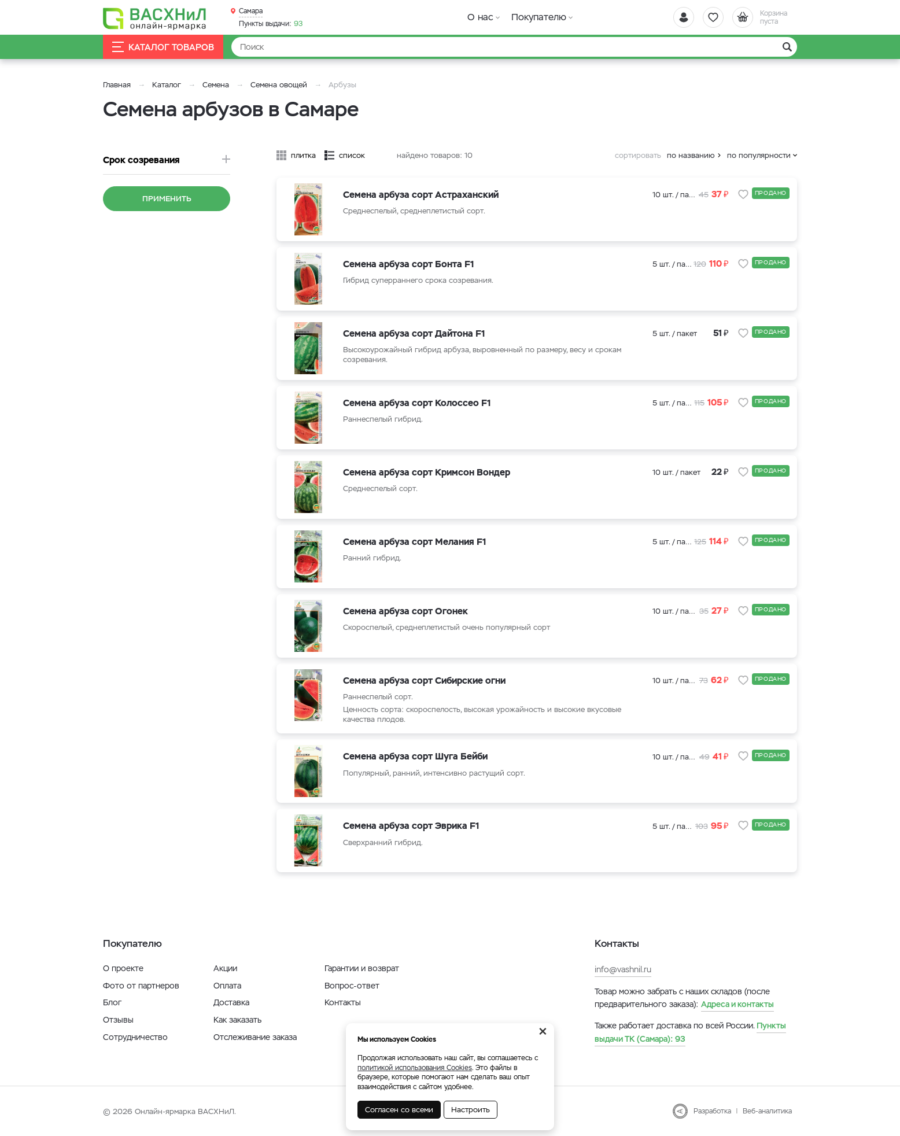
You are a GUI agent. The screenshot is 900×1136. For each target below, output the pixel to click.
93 (271, 23)
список (352, 155)
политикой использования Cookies (414, 1067)
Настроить (470, 1110)
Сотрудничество (135, 1037)
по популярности (759, 155)
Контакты (342, 1002)
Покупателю (538, 17)
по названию (691, 155)
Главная (117, 85)
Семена (215, 85)
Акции (225, 968)
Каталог (166, 85)
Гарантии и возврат (361, 968)
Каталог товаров (163, 47)
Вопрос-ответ (351, 985)
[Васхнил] (155, 18)
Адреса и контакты (737, 1004)
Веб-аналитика (767, 1111)
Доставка (231, 1002)
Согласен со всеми (399, 1110)
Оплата (227, 985)
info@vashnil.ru (623, 969)
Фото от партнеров (141, 985)
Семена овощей (278, 85)
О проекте (123, 968)
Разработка (712, 1111)
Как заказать (237, 1020)
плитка (303, 155)
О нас (480, 17)
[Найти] (514, 47)
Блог (112, 1002)
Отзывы (118, 1020)
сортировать (638, 155)
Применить (166, 199)
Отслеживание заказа (255, 1037)
